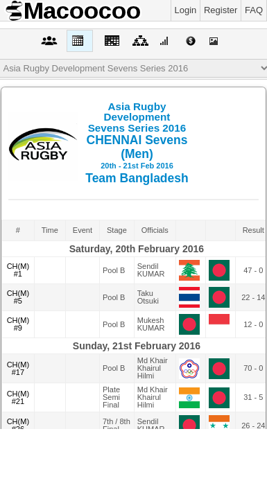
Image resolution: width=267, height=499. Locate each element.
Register (220, 10)
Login (186, 10)
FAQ (254, 10)
